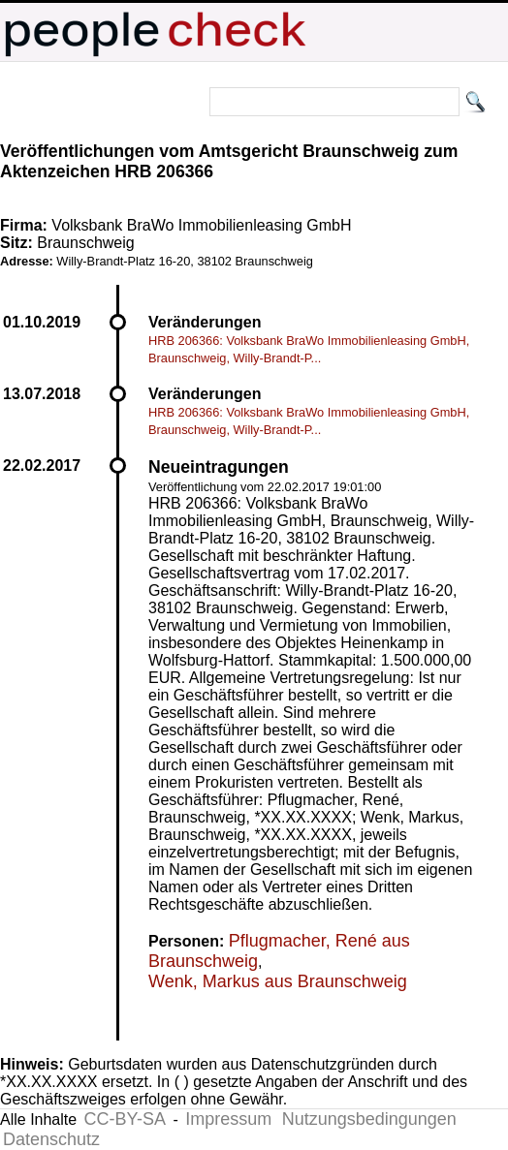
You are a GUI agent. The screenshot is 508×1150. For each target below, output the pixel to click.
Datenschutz (51, 1139)
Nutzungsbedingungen (369, 1119)
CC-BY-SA (125, 1119)
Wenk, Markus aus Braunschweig (277, 981)
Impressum (228, 1119)
